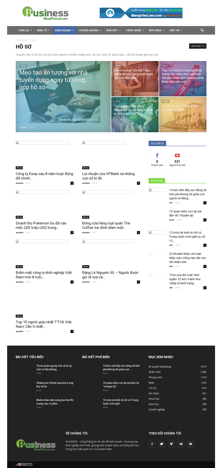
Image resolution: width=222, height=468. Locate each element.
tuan (171, 219)
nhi (171, 202)
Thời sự (25, 30)
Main (151, 382)
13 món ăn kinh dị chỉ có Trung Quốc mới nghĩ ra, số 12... (187, 236)
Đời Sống (156, 30)
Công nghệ (135, 30)
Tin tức (153, 388)
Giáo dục (154, 404)
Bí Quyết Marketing (160, 366)
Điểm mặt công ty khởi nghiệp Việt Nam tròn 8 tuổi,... (44, 274)
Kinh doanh (64, 30)
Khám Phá (155, 372)
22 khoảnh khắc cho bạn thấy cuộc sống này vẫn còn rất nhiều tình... (187, 258)
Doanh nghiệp (157, 409)
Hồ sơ (23, 66)
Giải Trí (175, 30)
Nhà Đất (113, 30)
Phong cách (155, 377)
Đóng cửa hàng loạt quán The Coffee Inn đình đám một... (106, 225)
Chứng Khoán (90, 30)
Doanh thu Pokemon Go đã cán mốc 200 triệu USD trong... (41, 225)
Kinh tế (43, 30)
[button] (202, 30)
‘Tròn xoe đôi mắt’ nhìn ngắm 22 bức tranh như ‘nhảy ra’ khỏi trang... (185, 279)
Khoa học (154, 398)
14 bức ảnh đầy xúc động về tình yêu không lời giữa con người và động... (187, 194)
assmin (23, 127)
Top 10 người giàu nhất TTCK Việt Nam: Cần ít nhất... (44, 324)
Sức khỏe (154, 393)
